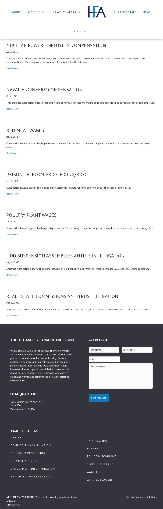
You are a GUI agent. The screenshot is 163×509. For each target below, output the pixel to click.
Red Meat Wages (25, 130)
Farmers (93, 448)
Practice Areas (64, 12)
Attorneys (36, 12)
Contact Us (81, 31)
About (16, 12)
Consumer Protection (28, 453)
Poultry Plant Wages (31, 215)
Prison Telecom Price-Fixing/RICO (46, 174)
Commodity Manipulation (31, 445)
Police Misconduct (102, 456)
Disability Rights (24, 460)
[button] (47, 12)
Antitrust (19, 437)
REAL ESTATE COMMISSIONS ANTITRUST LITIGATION (62, 296)
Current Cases (125, 12)
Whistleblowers (100, 479)
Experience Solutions (145, 497)
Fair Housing (97, 440)
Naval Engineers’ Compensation (44, 89)
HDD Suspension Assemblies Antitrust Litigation (65, 256)
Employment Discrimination (33, 468)
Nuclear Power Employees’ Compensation (56, 45)
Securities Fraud (100, 464)
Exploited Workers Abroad (32, 476)
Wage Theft (96, 471)
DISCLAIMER (13, 504)
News (147, 12)
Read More (12, 68)
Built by (130, 497)
